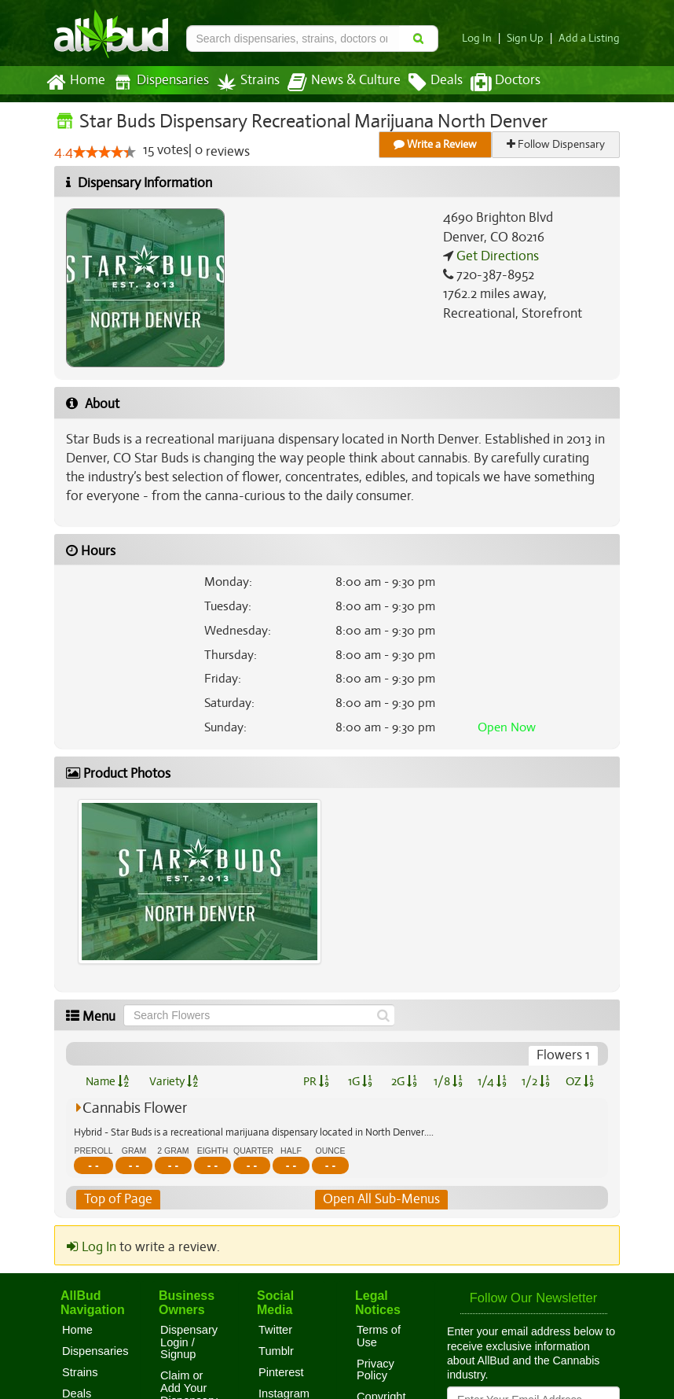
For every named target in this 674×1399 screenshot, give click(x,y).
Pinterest (281, 1372)
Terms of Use (379, 1336)
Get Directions (495, 256)
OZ (580, 1081)
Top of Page (117, 1199)
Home (75, 82)
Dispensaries (158, 82)
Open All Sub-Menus (381, 1199)
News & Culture (335, 82)
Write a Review (436, 144)
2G (403, 1081)
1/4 (492, 1081)
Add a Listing (591, 38)
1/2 (536, 1081)
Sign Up (530, 38)
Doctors (492, 82)
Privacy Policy (375, 1369)
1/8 (448, 1081)
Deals (423, 82)
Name (107, 1081)
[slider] (103, 152)
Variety (173, 1081)
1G (359, 1081)
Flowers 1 (564, 1055)
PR (315, 1081)
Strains (242, 82)
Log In (483, 38)
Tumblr (276, 1351)
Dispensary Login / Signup (189, 1342)
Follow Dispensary (557, 144)
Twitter (275, 1330)
